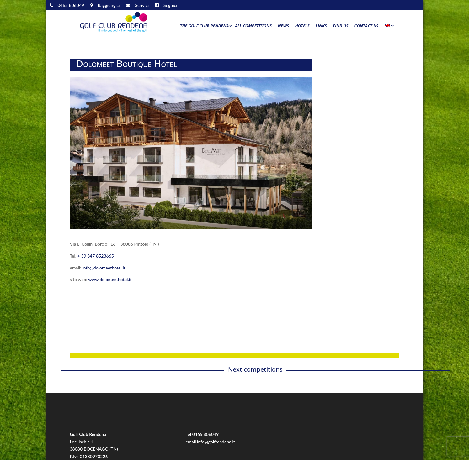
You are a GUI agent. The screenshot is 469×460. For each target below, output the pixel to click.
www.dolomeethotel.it (109, 279)
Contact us (366, 26)
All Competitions (253, 26)
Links (321, 26)
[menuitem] (388, 27)
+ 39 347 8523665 (95, 256)
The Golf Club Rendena (204, 26)
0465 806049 (205, 434)
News (283, 26)
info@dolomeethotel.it (103, 267)
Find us (340, 26)
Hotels (302, 26)
